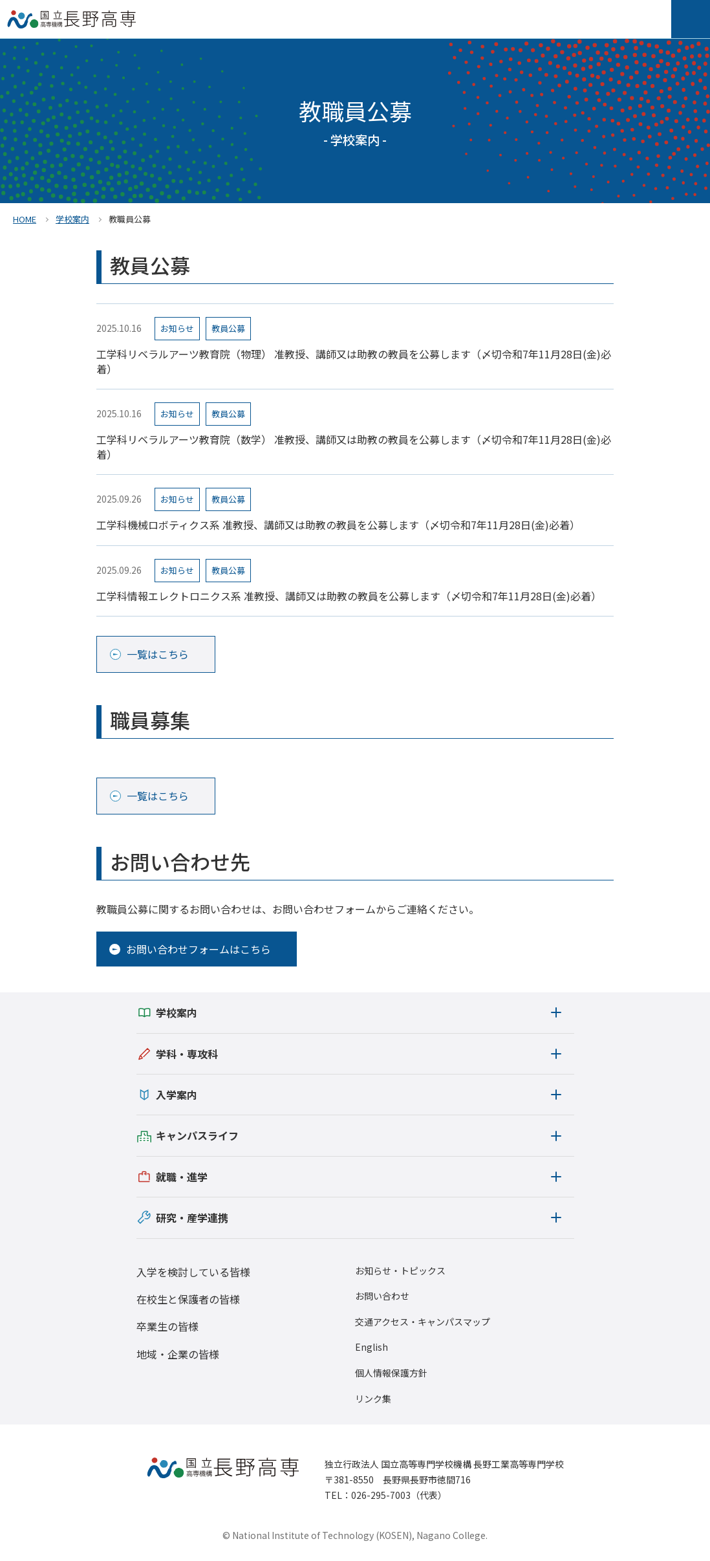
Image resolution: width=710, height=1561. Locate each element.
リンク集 (373, 1399)
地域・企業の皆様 (177, 1354)
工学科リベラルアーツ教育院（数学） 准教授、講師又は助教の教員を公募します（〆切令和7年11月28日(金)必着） (353, 446)
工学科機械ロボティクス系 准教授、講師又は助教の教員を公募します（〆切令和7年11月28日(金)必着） (338, 525)
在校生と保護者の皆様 (188, 1299)
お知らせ (177, 328)
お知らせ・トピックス (400, 1271)
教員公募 (228, 328)
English (371, 1347)
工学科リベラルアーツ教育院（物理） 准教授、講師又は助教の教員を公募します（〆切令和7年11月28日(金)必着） (353, 361)
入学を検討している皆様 (193, 1272)
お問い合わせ (382, 1296)
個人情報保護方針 (391, 1373)
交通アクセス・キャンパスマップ (422, 1322)
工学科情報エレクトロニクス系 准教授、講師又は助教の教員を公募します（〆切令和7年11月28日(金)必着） (348, 596)
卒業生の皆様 (167, 1326)
